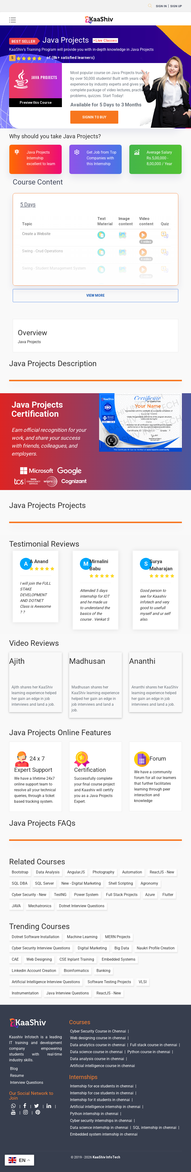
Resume (17, 1075)
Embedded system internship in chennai (103, 1134)
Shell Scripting (120, 883)
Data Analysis (48, 872)
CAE (15, 959)
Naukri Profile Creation (156, 948)
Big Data (121, 948)
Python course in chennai (148, 1052)
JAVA (16, 906)
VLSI (143, 982)
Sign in (161, 6)
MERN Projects (117, 937)
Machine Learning (82, 937)
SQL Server (44, 883)
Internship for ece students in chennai (101, 1086)
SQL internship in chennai (154, 1127)
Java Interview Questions (67, 993)
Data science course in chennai (96, 1052)
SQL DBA (19, 883)
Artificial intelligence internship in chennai (105, 1106)
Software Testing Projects (109, 982)
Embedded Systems (118, 959)
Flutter (167, 894)
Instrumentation (25, 993)
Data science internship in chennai (99, 1127)
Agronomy (149, 883)
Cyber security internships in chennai (101, 1120)
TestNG (60, 894)
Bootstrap (20, 872)
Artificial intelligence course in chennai (102, 1065)
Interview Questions (26, 1082)
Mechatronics (39, 906)
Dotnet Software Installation (35, 937)
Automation (132, 872)
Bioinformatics (76, 970)
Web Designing (39, 959)
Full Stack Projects (121, 894)
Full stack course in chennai (153, 1045)
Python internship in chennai (94, 1113)
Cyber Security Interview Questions (41, 948)
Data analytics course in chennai (97, 1045)
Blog (14, 1068)
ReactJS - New (162, 872)
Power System (86, 894)
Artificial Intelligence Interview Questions (46, 982)
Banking (103, 970)
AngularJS (76, 872)
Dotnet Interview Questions (81, 906)
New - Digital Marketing (81, 883)
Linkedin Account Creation (34, 970)
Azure (150, 894)
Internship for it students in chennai (100, 1099)
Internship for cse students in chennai (101, 1093)
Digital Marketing (92, 948)
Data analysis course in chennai (97, 1059)
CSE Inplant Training (77, 959)
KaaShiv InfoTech (106, 1157)
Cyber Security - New (29, 894)
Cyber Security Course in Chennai (98, 1031)
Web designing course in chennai (98, 1038)
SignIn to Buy (94, 117)
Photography (103, 872)
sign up (176, 6)
